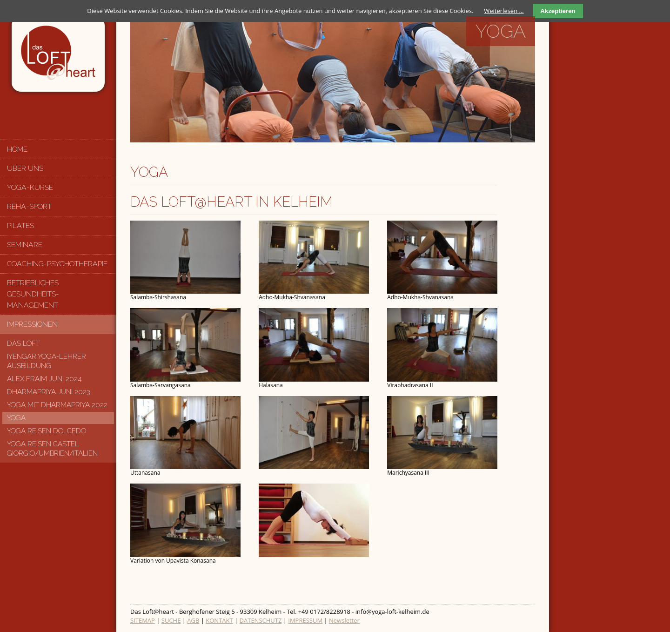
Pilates (20, 225)
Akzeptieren (558, 10)
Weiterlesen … (503, 11)
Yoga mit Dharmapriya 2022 (57, 405)
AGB (193, 620)
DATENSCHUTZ (261, 620)
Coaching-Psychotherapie (57, 263)
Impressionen (32, 324)
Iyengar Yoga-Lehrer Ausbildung (46, 361)
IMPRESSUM (305, 620)
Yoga (16, 418)
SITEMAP (142, 620)
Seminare (24, 244)
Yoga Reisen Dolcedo (46, 431)
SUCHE (171, 620)
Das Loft (23, 343)
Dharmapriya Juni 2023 (48, 392)
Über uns (25, 168)
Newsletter (344, 620)
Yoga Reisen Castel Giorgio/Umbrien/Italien (52, 448)
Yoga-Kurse (30, 187)
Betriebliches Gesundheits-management (33, 293)
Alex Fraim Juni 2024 (44, 379)
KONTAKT (219, 620)
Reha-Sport (29, 206)
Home (17, 149)
